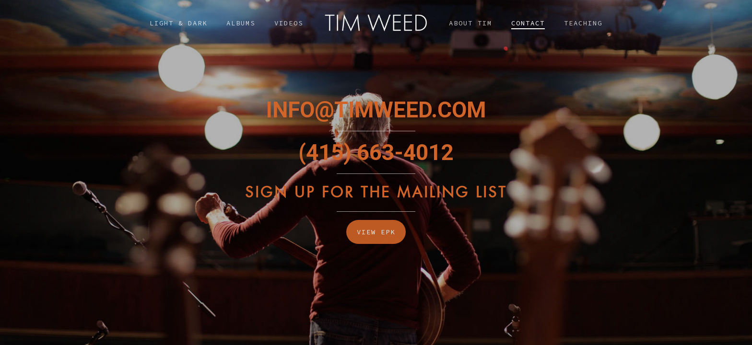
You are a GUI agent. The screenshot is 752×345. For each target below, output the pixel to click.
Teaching (583, 23)
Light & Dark (178, 23)
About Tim (470, 23)
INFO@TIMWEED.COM (376, 110)
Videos (288, 23)
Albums (240, 23)
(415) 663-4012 (375, 152)
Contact (528, 23)
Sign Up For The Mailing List (376, 192)
